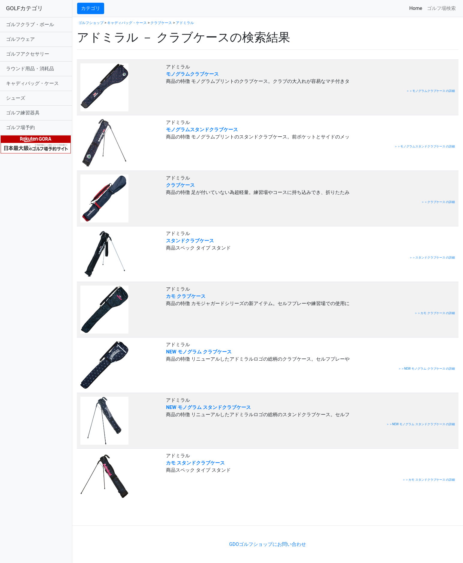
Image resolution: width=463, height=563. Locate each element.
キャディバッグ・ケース (32, 83)
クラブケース (161, 23)
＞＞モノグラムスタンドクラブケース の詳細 (424, 146)
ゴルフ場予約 (20, 127)
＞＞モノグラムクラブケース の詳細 (430, 90)
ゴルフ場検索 (441, 8)
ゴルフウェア (20, 39)
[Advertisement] (147, 516)
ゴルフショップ (91, 23)
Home (417, 8)
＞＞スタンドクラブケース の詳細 (432, 257)
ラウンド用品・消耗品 (30, 68)
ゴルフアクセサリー (27, 54)
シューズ (15, 98)
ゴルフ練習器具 (23, 113)
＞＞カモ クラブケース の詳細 (434, 313)
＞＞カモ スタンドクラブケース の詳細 (428, 479)
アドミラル (185, 23)
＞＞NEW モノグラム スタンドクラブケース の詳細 (420, 424)
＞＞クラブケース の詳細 (438, 202)
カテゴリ (90, 8)
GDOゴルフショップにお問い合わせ (267, 544)
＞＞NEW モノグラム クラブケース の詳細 (426, 368)
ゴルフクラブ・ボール (30, 24)
